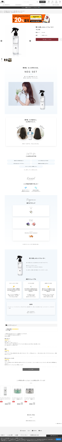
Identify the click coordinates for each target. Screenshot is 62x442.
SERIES (30, 4)
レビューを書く (7, 336)
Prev (1, 41)
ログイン (15, 334)
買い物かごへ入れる (47, 39)
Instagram (24, 430)
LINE (41, 430)
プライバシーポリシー (35, 440)
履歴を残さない (59, 423)
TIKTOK (35, 430)
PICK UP (43, 4)
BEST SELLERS (56, 4)
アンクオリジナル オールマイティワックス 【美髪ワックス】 (29, 399)
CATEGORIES (18, 4)
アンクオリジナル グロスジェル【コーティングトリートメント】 (5, 399)
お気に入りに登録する (60, 39)
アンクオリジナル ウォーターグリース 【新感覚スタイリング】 (17, 399)
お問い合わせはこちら (54, 435)
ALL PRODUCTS (6, 4)
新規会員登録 (42, 1)
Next (30, 41)
